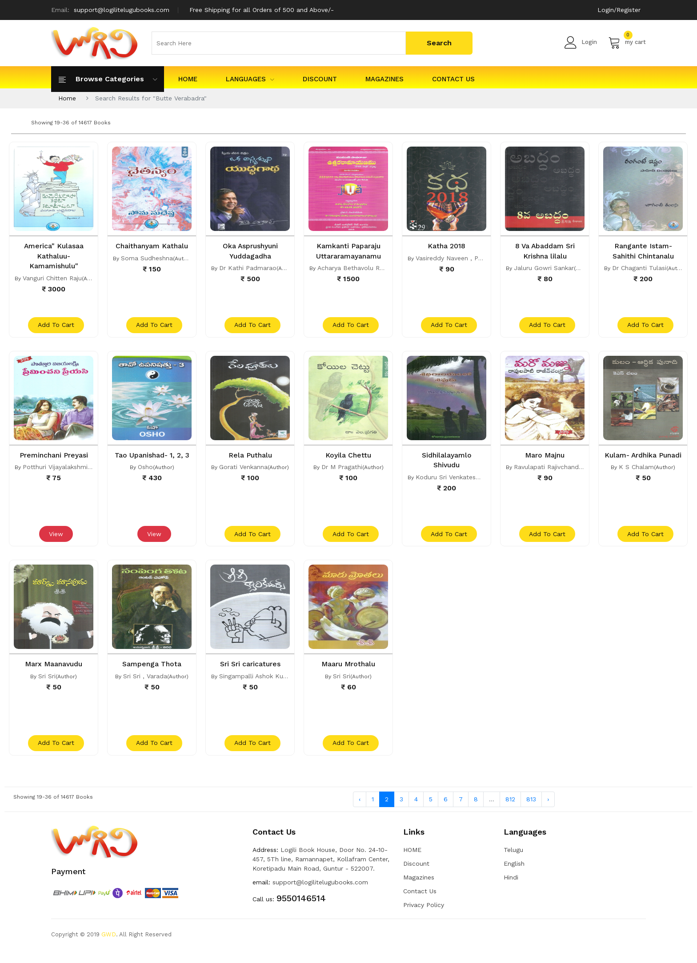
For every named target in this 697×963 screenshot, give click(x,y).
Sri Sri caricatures (250, 672)
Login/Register (617, 9)
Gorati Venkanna (243, 470)
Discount (320, 79)
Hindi (511, 890)
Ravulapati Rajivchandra (549, 470)
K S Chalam (636, 480)
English (514, 876)
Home (67, 98)
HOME (187, 79)
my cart (627, 42)
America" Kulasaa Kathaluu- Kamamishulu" (53, 255)
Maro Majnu (545, 458)
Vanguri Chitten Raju (52, 277)
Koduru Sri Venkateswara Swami (464, 480)
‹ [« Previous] (360, 811)
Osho (145, 480)
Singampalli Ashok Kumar (257, 684)
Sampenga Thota (152, 672)
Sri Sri (47, 684)
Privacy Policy (423, 917)
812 (510, 811)
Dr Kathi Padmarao (247, 267)
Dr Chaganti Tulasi (639, 267)
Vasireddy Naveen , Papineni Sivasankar (474, 257)
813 (531, 811)
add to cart (54, 329)
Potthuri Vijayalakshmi (55, 470)
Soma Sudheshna (147, 267)
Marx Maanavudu (53, 672)
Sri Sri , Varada (145, 684)
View (55, 542)
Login (581, 42)
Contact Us (453, 79)
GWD (108, 947)
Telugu (513, 862)
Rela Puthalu (250, 458)
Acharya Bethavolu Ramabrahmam (369, 267)
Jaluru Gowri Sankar (544, 267)
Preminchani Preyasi (53, 458)
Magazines (384, 79)
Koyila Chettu (348, 458)
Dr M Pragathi (341, 470)
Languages (250, 79)
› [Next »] (548, 811)
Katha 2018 (446, 245)
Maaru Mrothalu (348, 672)
